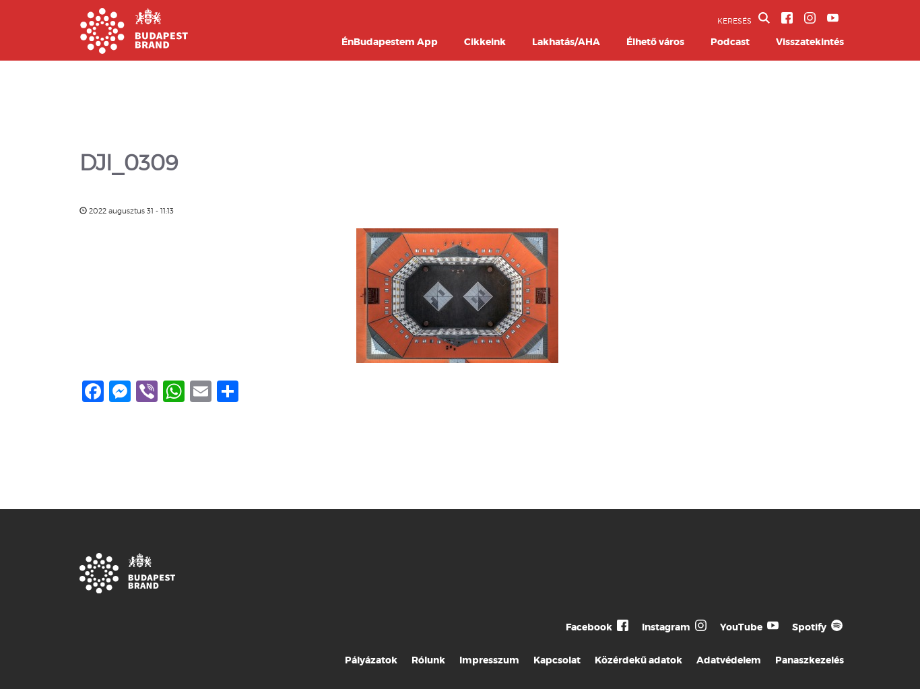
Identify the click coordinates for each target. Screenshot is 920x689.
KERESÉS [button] (743, 19)
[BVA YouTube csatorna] (832, 18)
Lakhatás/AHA (566, 42)
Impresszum (489, 660)
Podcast (730, 42)
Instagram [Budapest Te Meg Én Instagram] (666, 627)
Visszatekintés (810, 42)
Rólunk (428, 660)
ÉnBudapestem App (389, 42)
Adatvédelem (728, 660)
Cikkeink (485, 42)
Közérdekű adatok (638, 660)
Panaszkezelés (809, 660)
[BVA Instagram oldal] (809, 18)
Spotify (809, 627)
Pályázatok (371, 660)
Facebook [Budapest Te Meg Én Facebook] (589, 627)
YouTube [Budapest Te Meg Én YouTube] (741, 627)
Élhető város (655, 42)
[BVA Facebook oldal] (787, 18)
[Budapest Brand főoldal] (134, 50)
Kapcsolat (557, 660)
